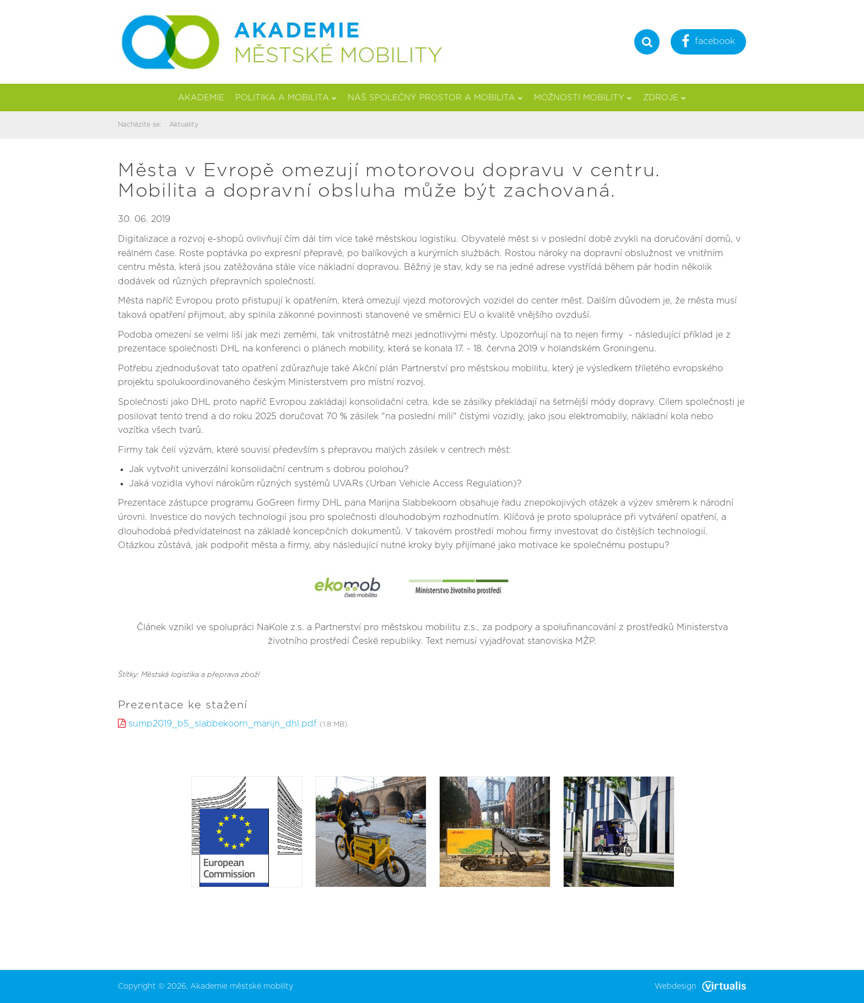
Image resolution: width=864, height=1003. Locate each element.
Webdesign (700, 986)
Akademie (201, 98)
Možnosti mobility (583, 98)
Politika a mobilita (286, 98)
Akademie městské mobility (241, 986)
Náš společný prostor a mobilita (435, 98)
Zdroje (664, 98)
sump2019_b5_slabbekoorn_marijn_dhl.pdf (222, 723)
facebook (708, 43)
